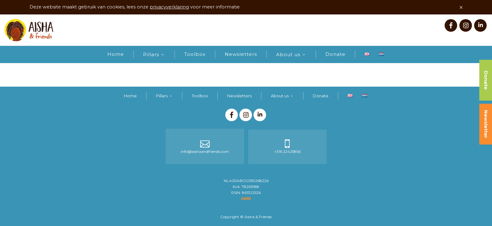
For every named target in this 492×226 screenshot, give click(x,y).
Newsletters (241, 54)
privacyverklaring (169, 7)
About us (288, 54)
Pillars (151, 54)
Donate (335, 54)
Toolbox (195, 54)
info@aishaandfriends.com (205, 151)
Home (115, 54)
